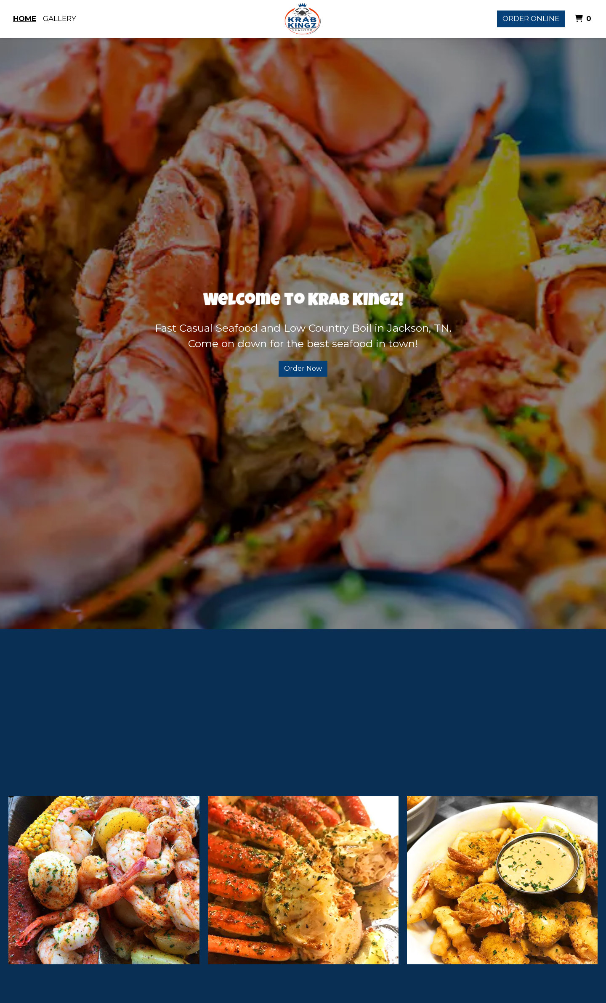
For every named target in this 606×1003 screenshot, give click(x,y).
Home (24, 18)
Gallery (59, 18)
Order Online (530, 18)
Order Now (303, 368)
